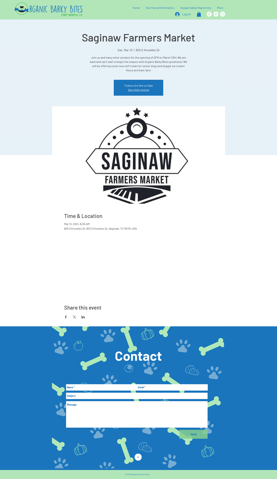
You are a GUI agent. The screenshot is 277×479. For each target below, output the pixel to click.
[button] (199, 14)
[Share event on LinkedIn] (83, 317)
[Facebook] (209, 14)
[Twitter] (215, 14)
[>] (138, 457)
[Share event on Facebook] (65, 317)
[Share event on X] (74, 317)
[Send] (193, 434)
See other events (138, 89)
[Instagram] (222, 14)
